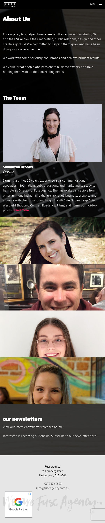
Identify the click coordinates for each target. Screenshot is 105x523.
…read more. (20, 210)
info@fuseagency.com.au (52, 488)
